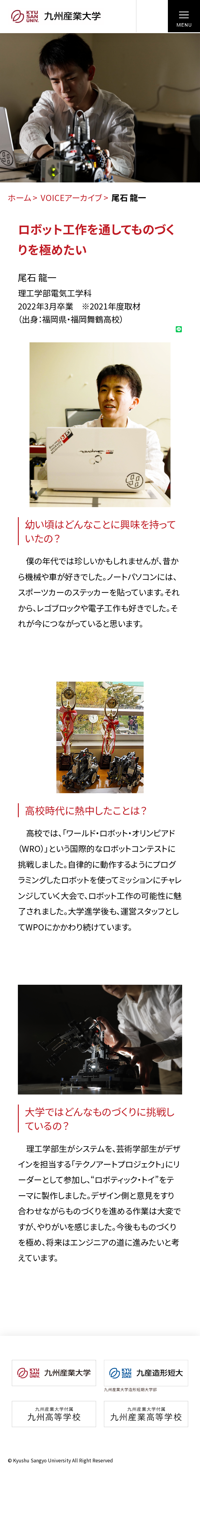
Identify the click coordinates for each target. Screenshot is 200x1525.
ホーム (19, 197)
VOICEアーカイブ (71, 197)
